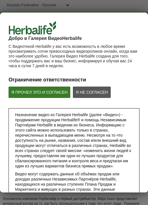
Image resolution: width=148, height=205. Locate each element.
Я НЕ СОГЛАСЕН (92, 92)
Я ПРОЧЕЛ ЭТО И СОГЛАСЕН (39, 92)
